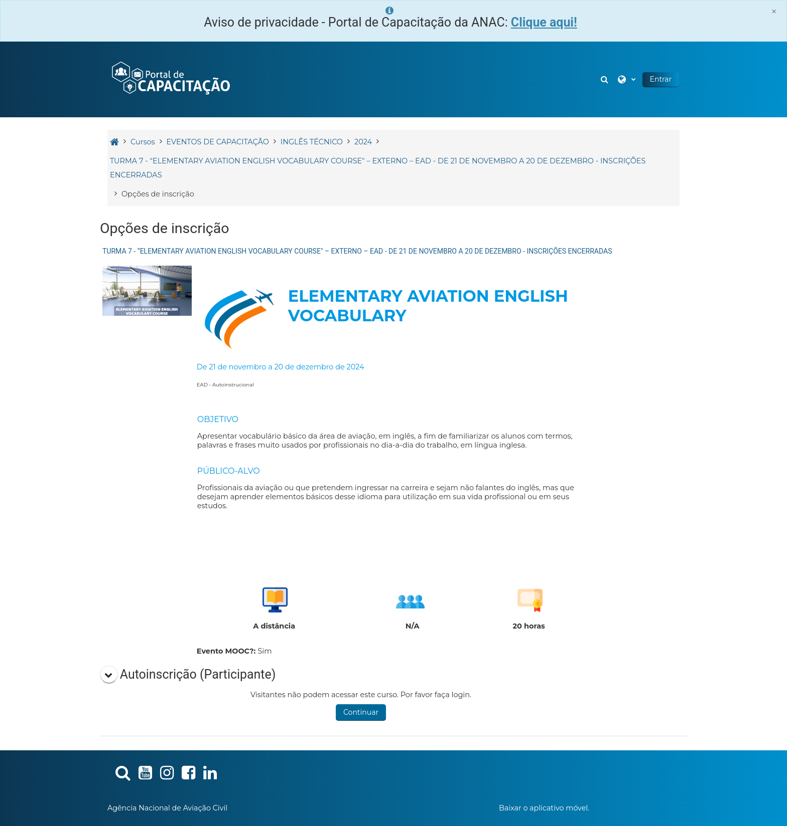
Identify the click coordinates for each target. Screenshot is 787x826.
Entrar (661, 79)
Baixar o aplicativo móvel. (544, 807)
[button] (606, 79)
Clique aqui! (544, 22)
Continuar (360, 712)
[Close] (774, 11)
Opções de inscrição (157, 193)
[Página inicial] (170, 78)
